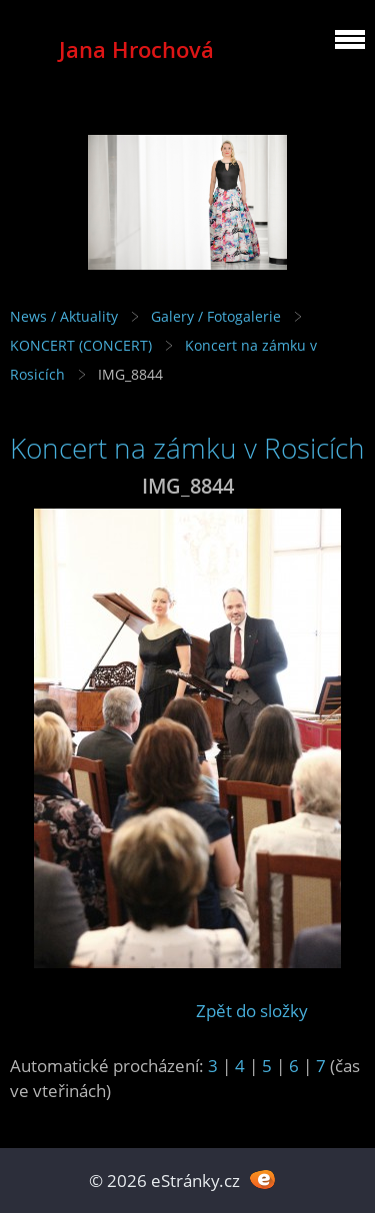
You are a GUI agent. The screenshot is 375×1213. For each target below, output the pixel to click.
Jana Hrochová (136, 49)
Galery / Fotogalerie (216, 316)
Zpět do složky (252, 1010)
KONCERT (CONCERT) (81, 345)
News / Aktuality (64, 316)
